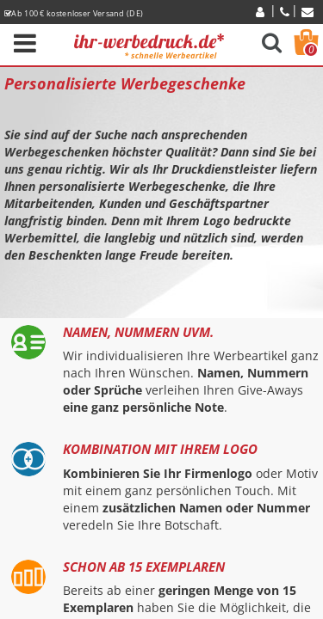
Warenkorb (311, 50)
